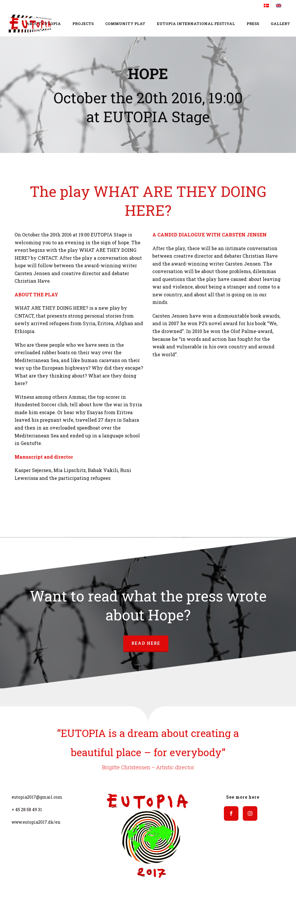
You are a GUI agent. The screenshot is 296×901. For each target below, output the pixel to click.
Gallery (280, 23)
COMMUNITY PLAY (125, 23)
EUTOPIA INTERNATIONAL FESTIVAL (196, 23)
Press (253, 23)
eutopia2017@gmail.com (37, 797)
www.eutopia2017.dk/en (36, 822)
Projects (83, 23)
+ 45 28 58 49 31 (27, 809)
